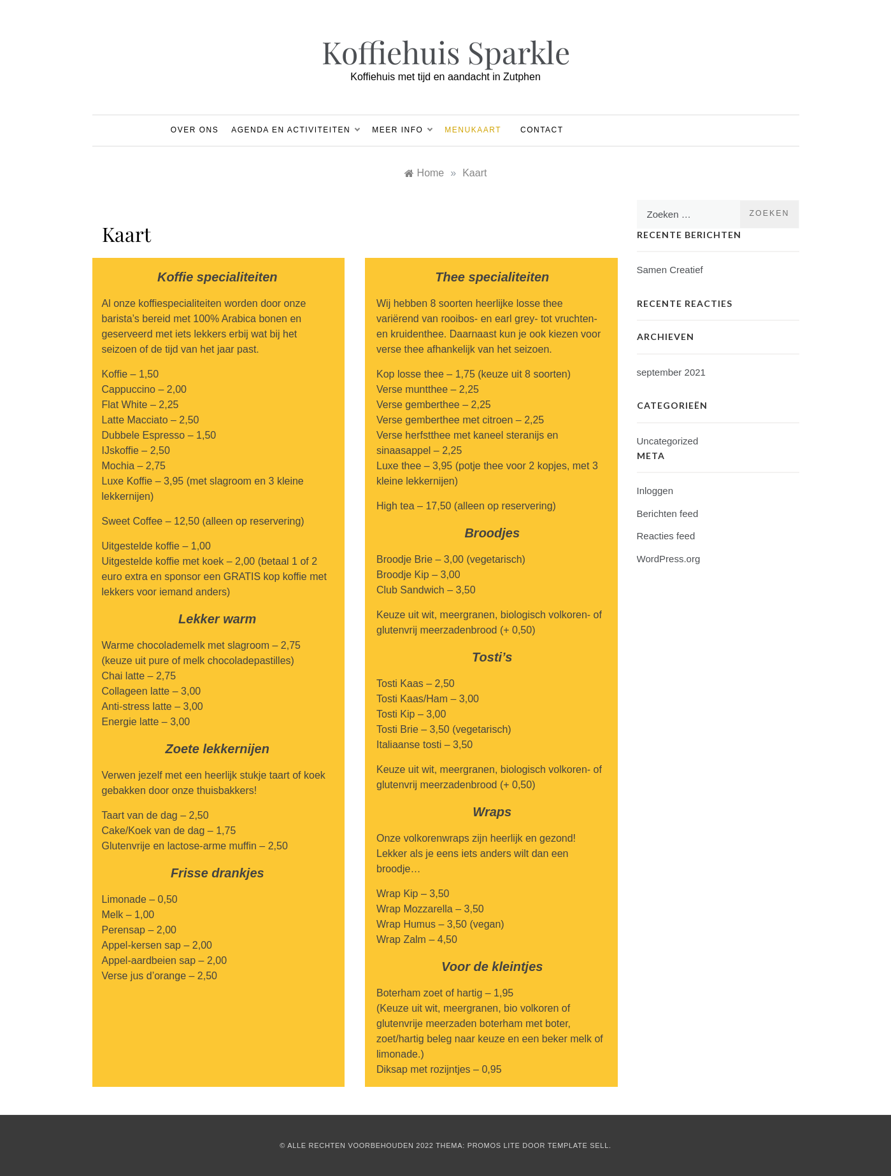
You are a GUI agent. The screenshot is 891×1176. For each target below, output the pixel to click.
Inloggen (655, 490)
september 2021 (671, 372)
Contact (542, 129)
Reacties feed (666, 535)
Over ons (194, 129)
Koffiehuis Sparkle (446, 51)
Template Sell (578, 1145)
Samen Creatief (670, 269)
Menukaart (473, 129)
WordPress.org (669, 558)
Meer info (402, 130)
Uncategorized (668, 441)
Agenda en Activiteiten (295, 130)
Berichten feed (668, 513)
